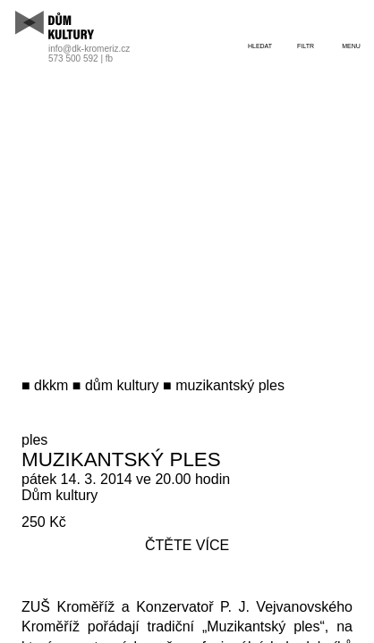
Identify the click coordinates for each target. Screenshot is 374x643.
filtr (305, 46)
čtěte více (187, 545)
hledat (260, 46)
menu (351, 46)
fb (109, 58)
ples (34, 439)
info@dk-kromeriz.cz (89, 49)
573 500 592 (73, 58)
